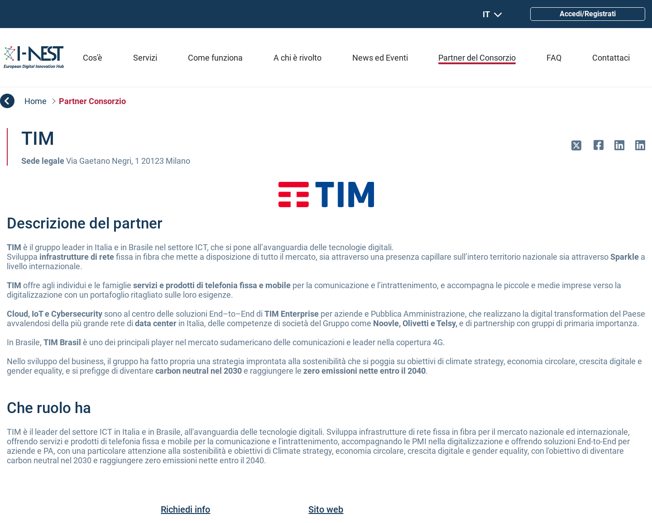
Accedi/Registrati (588, 14)
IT (493, 14)
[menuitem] (92, 57)
